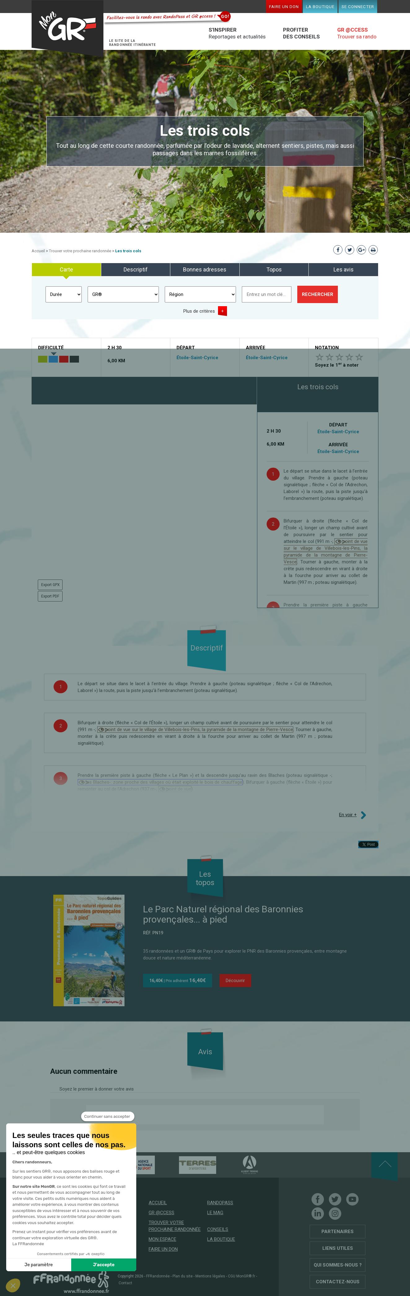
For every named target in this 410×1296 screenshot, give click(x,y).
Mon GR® (67, 28)
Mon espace (162, 1239)
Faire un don (284, 6)
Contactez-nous (338, 1282)
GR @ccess (161, 1212)
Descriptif (136, 269)
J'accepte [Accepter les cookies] (75, 1264)
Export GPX (50, 585)
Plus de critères (199, 311)
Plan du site (182, 1276)
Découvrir (235, 980)
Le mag (215, 1212)
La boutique (320, 6)
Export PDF (50, 596)
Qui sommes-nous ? (338, 1265)
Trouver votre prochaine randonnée (80, 251)
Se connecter (358, 6)
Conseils (217, 1229)
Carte (66, 269)
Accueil (38, 251)
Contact (125, 1283)
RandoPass (220, 1203)
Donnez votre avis (110, 1114)
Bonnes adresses (204, 269)
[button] (13, 1285)
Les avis (344, 269)
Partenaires (337, 1231)
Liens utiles (337, 1248)
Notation (327, 347)
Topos (274, 269)
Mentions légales (210, 1276)
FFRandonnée (158, 1276)
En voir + (348, 815)
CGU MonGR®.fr (241, 1276)
